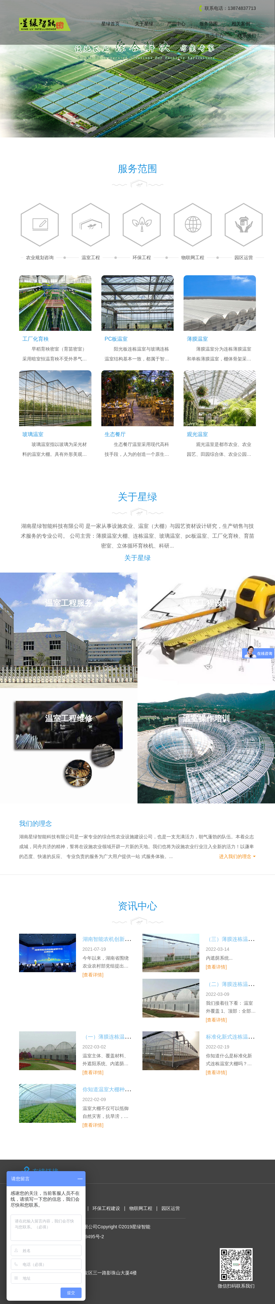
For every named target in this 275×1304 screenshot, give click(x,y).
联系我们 (247, 35)
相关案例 (241, 23)
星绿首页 (110, 23)
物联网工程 (140, 1208)
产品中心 (176, 23)
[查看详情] (93, 974)
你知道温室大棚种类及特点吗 (117, 1089)
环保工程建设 (106, 1208)
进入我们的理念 (235, 856)
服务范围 (208, 23)
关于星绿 (144, 23)
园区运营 (171, 1208)
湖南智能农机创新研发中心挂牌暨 (122, 939)
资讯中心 (214, 35)
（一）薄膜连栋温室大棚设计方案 (122, 1037)
